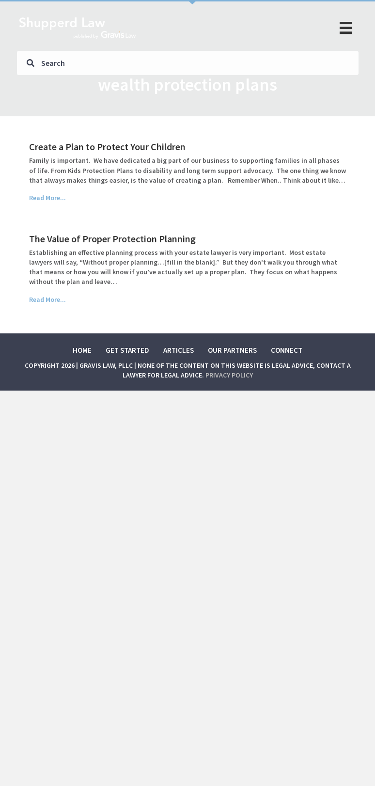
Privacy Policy (229, 375)
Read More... (47, 197)
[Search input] (188, 63)
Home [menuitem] (82, 350)
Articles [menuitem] (178, 350)
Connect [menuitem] (286, 350)
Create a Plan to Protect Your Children (107, 147)
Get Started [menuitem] (127, 350)
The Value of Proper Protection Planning (112, 239)
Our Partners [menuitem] (232, 350)
